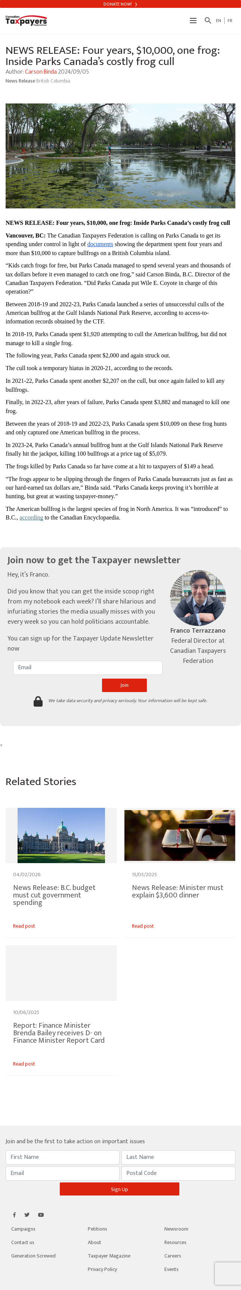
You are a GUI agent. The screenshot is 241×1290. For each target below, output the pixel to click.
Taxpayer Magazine (109, 1256)
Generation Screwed (33, 1256)
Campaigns (23, 1229)
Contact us (22, 1242)
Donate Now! (120, 4)
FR (230, 20)
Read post (24, 926)
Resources (175, 1242)
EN (218, 20)
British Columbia (53, 81)
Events (171, 1269)
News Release (21, 81)
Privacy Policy (102, 1269)
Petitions (97, 1229)
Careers (172, 1256)
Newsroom (176, 1229)
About (94, 1242)
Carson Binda (41, 72)
